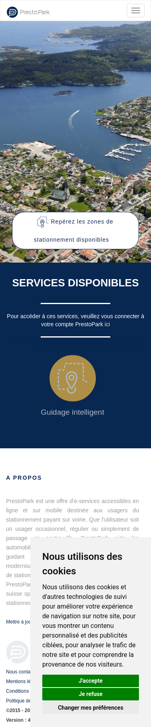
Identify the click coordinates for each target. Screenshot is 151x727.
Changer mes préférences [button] (90, 707)
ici (107, 324)
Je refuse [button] (90, 694)
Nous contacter (22, 672)
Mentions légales (24, 681)
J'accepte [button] (91, 680)
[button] (75, 230)
